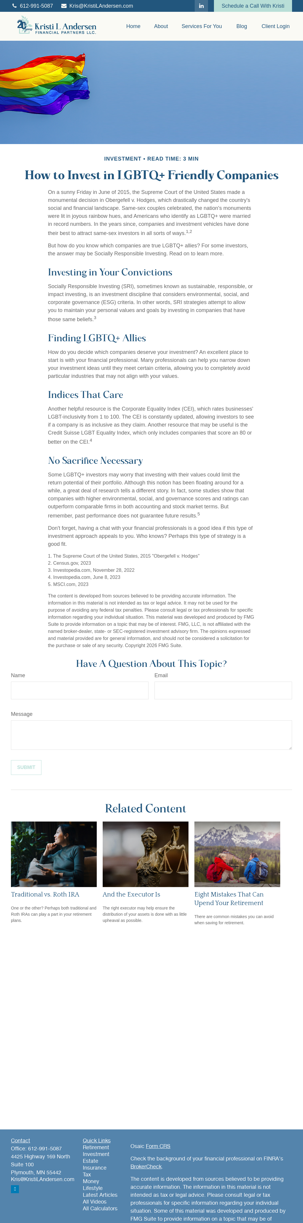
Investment (96, 1154)
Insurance (95, 1168)
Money (91, 1181)
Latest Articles (100, 1195)
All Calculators (100, 1208)
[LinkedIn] (201, 6)
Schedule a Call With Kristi (253, 6)
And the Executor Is (131, 894)
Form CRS (158, 1146)
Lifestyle (93, 1188)
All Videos (95, 1202)
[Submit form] (26, 767)
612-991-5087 (32, 6)
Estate (90, 1161)
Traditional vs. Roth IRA (45, 894)
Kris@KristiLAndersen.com (96, 6)
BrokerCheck (146, 1167)
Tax (87, 1175)
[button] (133, 26)
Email (161, 675)
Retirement (96, 1147)
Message (22, 714)
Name (18, 675)
